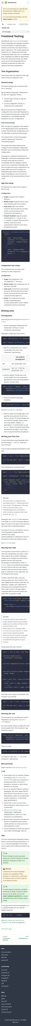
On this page (6, 32)
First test (6, 543)
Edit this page (6, 929)
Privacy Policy (6, 1012)
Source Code (6, 1004)
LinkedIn (4, 978)
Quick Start (4, 955)
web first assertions (13, 810)
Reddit (4, 981)
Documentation (6, 952)
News (3, 999)
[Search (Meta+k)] (28, 2)
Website (3, 996)
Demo (4, 1001)
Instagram (5, 975)
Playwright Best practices (19, 767)
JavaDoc (4, 960)
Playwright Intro (11, 410)
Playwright (16, 41)
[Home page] (2, 24)
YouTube (4, 986)
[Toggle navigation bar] (2, 2)
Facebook (5, 973)
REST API (4, 957)
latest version (7, 19)
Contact (4, 1009)
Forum (4, 970)
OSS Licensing (6, 1007)
